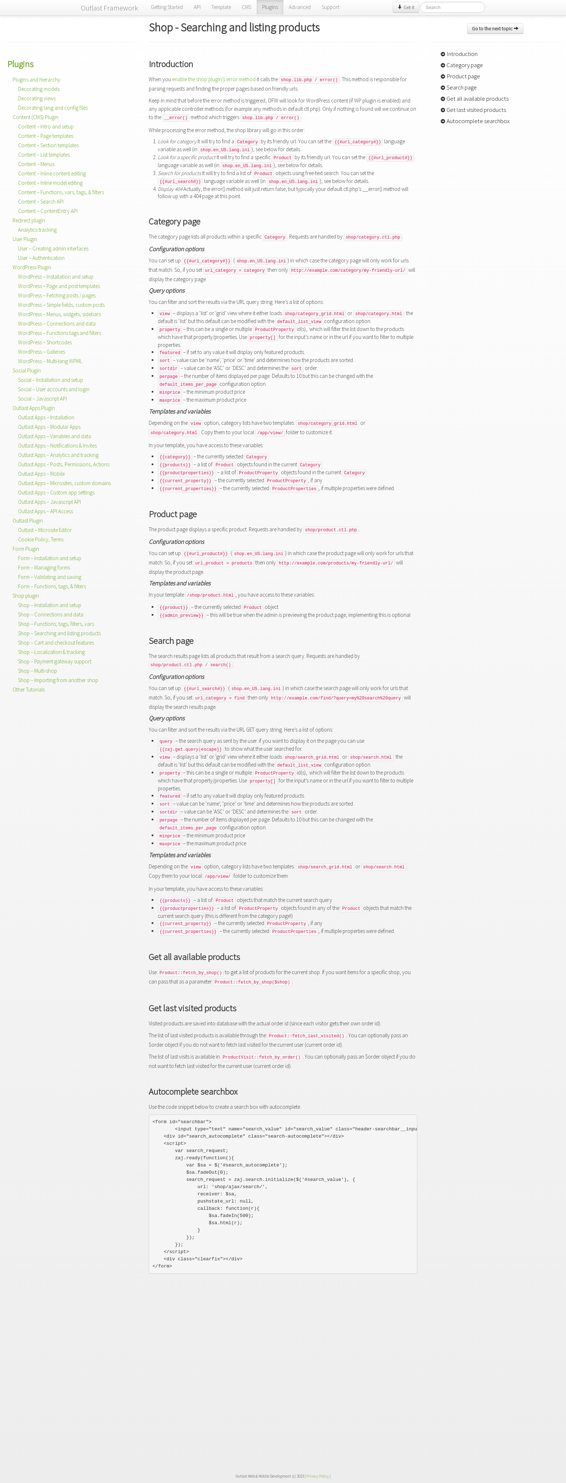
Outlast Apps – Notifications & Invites (57, 445)
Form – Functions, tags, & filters (52, 586)
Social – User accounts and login (54, 389)
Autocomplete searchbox (475, 121)
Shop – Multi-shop (37, 670)
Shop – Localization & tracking (51, 652)
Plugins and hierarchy (36, 79)
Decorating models (39, 89)
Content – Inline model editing (50, 182)
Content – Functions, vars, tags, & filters (61, 192)
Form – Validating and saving (49, 576)
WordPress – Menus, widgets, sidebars (59, 314)
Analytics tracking (37, 229)
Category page (461, 65)
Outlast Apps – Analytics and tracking (58, 455)
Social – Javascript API (42, 398)
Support (330, 7)
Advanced (300, 7)
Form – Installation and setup (49, 558)
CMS (246, 7)
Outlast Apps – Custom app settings (56, 492)
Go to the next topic (495, 28)
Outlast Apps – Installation (46, 417)
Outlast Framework (109, 7)
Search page (458, 87)
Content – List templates (44, 154)
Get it (405, 7)
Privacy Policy (317, 1476)
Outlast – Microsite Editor (45, 530)
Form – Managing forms (44, 567)
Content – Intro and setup (46, 126)
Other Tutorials (29, 689)
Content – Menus (36, 164)
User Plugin (25, 239)
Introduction (459, 54)
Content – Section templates (48, 145)
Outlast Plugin (28, 520)
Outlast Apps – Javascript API (49, 501)
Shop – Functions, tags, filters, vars (56, 623)
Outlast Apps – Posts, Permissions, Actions (63, 464)
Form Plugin (26, 548)
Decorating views (37, 98)
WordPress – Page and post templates (59, 286)
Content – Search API (41, 201)
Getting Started (167, 7)
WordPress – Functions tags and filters (59, 333)
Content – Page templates (45, 135)
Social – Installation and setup (50, 379)
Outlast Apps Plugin (34, 408)
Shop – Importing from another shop (58, 680)
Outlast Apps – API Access (45, 511)
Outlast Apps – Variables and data (54, 436)
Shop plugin (26, 595)
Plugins (270, 7)
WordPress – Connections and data (57, 323)
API (197, 7)
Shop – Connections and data (50, 614)
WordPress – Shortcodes (45, 342)
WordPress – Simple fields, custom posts (61, 304)
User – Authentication (41, 257)
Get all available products (474, 98)
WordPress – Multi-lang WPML (50, 361)
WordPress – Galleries (41, 351)
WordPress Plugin (32, 267)
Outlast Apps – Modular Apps (49, 426)
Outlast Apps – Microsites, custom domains (64, 483)
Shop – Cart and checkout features (56, 642)
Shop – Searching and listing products (59, 633)
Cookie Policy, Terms (41, 539)
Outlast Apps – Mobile (41, 473)
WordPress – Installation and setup (55, 276)
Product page (460, 76)
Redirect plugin (29, 220)
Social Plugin (27, 370)
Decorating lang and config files (53, 107)
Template (221, 7)
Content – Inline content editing (52, 173)
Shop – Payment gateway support (54, 661)
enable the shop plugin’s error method (214, 79)
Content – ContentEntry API (48, 211)
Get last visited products (473, 110)
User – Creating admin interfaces (53, 248)
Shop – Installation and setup (49, 605)
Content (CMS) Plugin (35, 117)
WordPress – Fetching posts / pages (57, 295)
